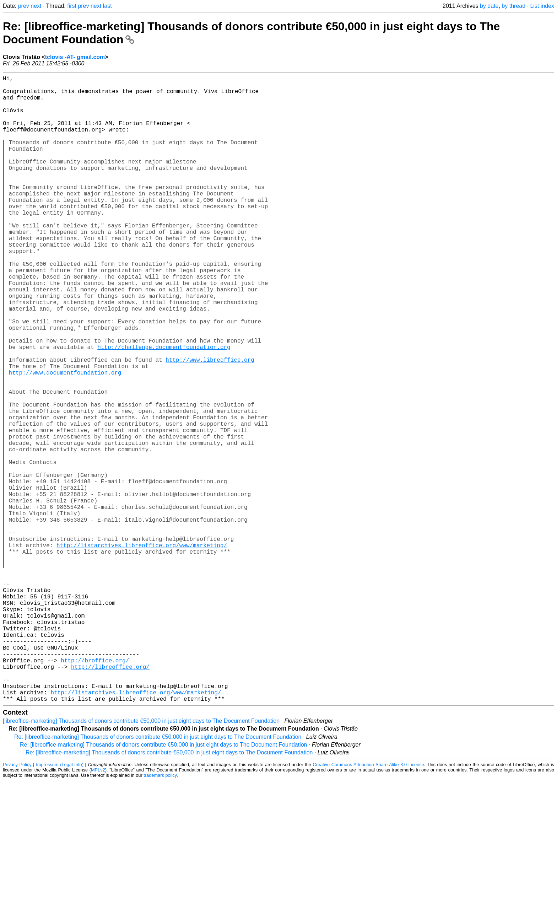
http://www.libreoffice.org (210, 423)
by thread (513, 6)
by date (489, 6)
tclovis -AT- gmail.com (75, 57)
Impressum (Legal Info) (59, 903)
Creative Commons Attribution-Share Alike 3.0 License (368, 903)
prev (23, 6)
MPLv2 (98, 909)
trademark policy (160, 914)
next (36, 6)
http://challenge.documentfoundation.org (163, 408)
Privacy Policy (17, 903)
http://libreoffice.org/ (110, 799)
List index (542, 6)
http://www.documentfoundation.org (65, 439)
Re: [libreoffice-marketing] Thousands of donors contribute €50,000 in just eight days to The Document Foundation (157, 876)
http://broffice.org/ (95, 791)
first (71, 6)
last (107, 6)
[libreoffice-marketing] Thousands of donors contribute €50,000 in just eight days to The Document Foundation (141, 860)
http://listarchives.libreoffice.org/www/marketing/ (141, 650)
